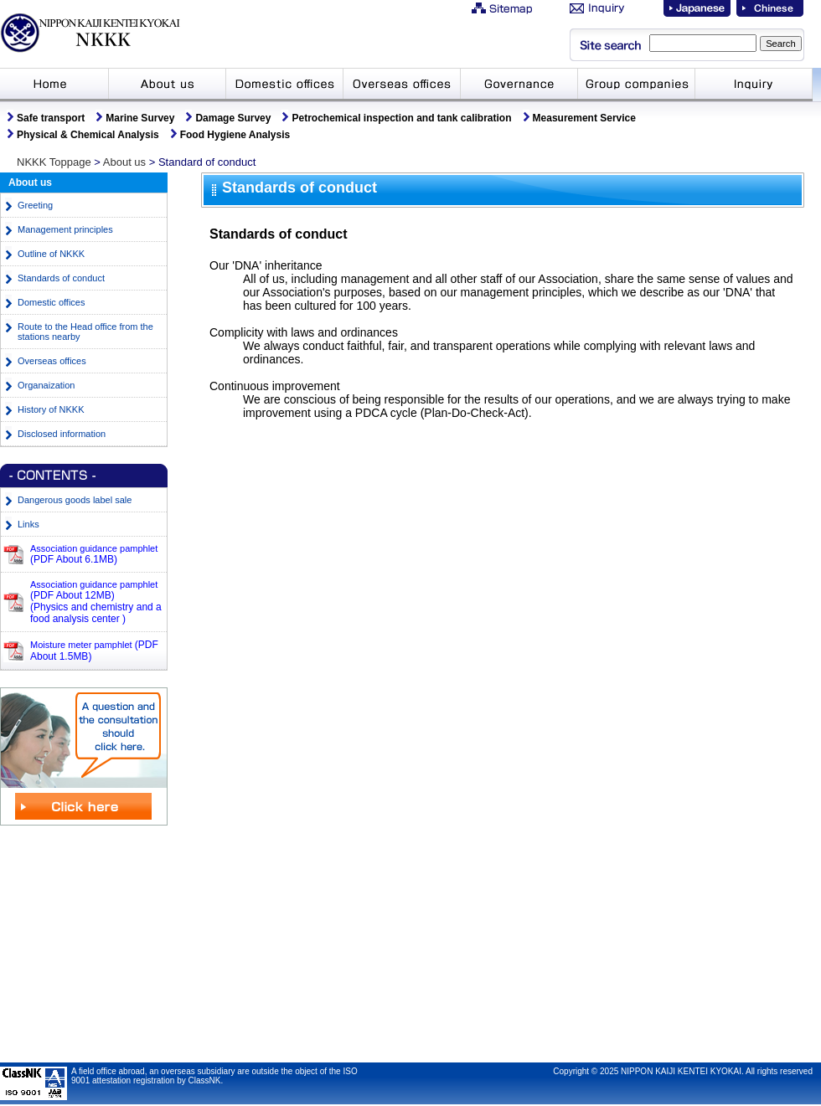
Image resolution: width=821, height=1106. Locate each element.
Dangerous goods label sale (75, 500)
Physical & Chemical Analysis (88, 135)
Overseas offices (52, 361)
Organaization (46, 385)
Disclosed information (62, 434)
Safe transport (51, 118)
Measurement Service (584, 118)
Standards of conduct (61, 278)
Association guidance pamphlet (93, 553)
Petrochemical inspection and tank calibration (401, 118)
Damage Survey (233, 118)
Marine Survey (140, 118)
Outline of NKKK (51, 254)
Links (28, 524)
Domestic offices (51, 302)
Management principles (65, 229)
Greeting (35, 205)
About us (124, 162)
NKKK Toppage (54, 162)
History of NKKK (51, 409)
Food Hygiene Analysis (235, 135)
